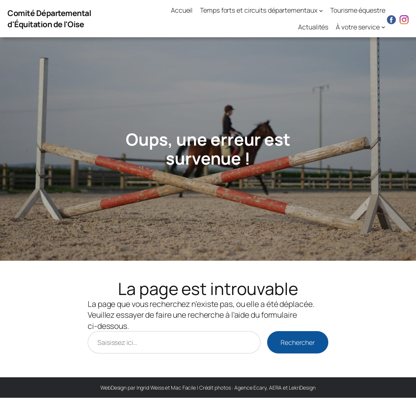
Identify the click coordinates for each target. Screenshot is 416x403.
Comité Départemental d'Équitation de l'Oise (49, 18)
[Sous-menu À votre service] (383, 27)
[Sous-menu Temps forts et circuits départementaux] (321, 10)
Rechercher (298, 342)
